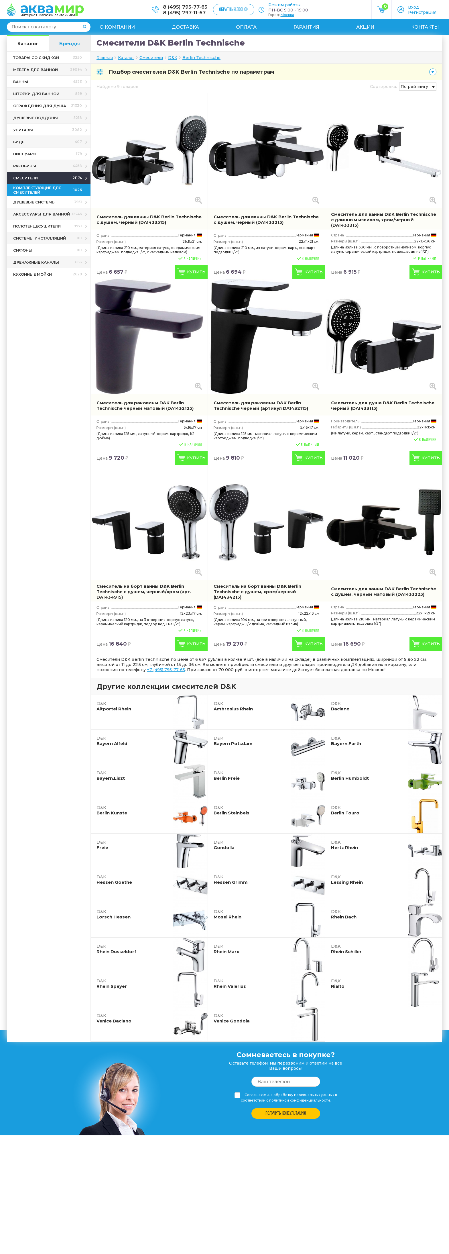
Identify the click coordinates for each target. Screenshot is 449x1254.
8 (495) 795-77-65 (185, 7)
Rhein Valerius (230, 983)
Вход (413, 7)
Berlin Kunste (112, 810)
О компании (117, 27)
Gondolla (224, 844)
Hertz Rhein (344, 844)
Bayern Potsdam (233, 740)
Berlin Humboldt (350, 775)
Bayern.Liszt (111, 775)
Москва (287, 15)
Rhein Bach (344, 914)
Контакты (425, 27)
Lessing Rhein (347, 879)
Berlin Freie (227, 775)
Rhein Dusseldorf (116, 948)
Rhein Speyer (112, 983)
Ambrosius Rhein (233, 706)
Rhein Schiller (346, 948)
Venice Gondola (232, 1018)
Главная (105, 57)
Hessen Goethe (114, 879)
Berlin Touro (345, 810)
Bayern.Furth (346, 740)
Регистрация (422, 12)
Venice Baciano (114, 1018)
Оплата (246, 27)
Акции (365, 27)
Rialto (337, 983)
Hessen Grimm (231, 879)
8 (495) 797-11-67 (184, 12)
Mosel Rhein (227, 914)
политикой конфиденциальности (299, 1100)
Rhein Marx (226, 948)
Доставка (185, 27)
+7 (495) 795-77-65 (166, 669)
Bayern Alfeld (112, 740)
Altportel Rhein (114, 706)
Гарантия (306, 27)
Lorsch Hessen (114, 914)
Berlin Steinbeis (231, 810)
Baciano (340, 706)
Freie (102, 844)
